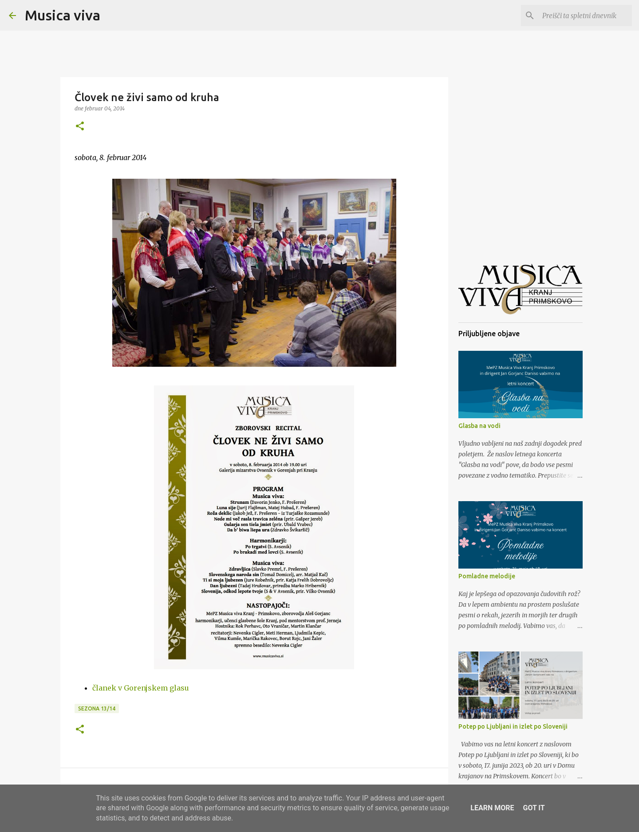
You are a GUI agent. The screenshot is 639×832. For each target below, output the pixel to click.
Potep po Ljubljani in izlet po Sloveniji (513, 726)
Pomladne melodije (486, 576)
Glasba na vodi (479, 425)
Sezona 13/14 (96, 708)
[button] (80, 127)
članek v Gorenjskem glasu (140, 687)
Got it (533, 808)
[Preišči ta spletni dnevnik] (585, 15)
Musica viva (62, 15)
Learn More (492, 808)
